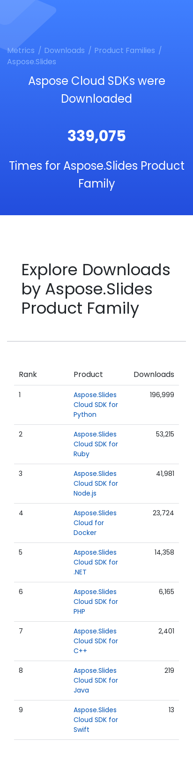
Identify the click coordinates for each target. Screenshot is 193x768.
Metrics (21, 50)
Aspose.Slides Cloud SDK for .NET (96, 562)
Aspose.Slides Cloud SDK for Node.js (96, 483)
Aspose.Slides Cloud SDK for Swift (96, 719)
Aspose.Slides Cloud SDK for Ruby (96, 444)
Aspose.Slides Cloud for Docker (95, 522)
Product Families (124, 50)
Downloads (64, 50)
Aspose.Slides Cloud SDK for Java (96, 680)
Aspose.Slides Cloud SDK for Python (96, 404)
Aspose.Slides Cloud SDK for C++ (96, 640)
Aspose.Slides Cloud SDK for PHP (96, 601)
